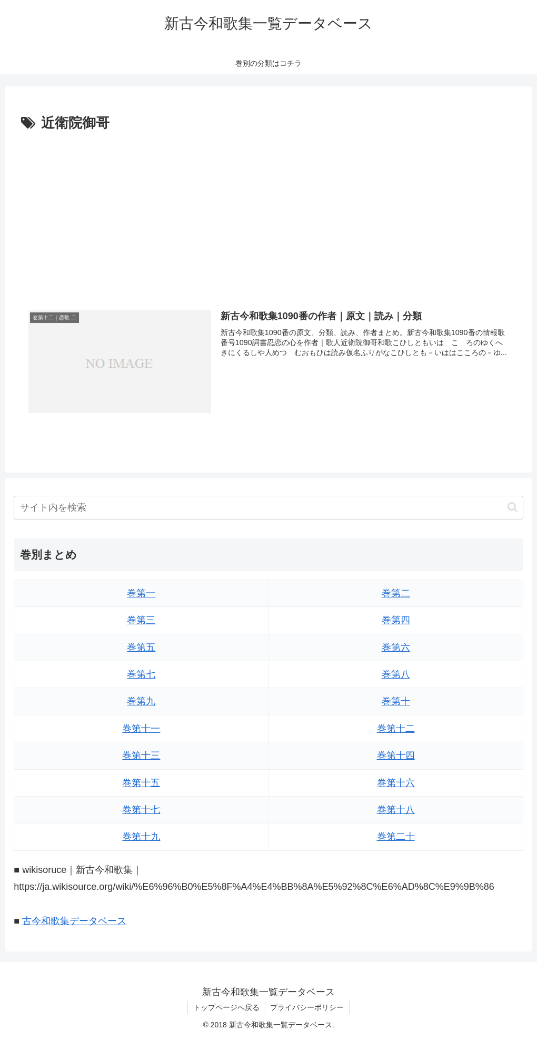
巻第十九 (141, 836)
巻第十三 (141, 755)
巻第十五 (141, 783)
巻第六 (396, 647)
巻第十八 (396, 809)
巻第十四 (396, 755)
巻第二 (396, 593)
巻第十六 (396, 783)
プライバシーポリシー (307, 1007)
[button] (512, 507)
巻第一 (141, 593)
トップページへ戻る (226, 1007)
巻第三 (141, 620)
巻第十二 (396, 728)
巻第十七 (141, 809)
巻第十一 (141, 728)
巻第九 (141, 701)
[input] (268, 507)
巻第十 (396, 701)
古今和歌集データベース (74, 921)
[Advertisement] (268, 214)
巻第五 (141, 647)
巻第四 (396, 620)
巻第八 (396, 674)
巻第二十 (396, 836)
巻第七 (141, 674)
